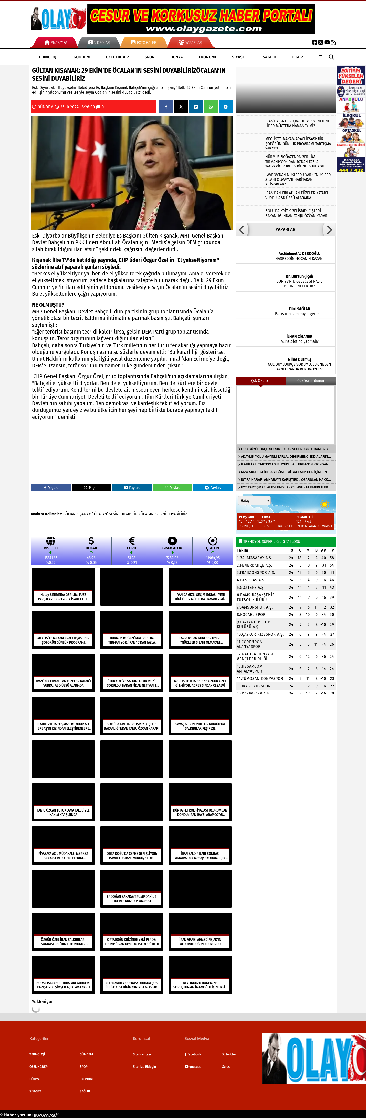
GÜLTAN (69, 513)
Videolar (99, 42)
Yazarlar (190, 42)
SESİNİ (114, 513)
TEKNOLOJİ (48, 57)
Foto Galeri (144, 42)
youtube (193, 1066)
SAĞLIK (269, 57)
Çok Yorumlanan (310, 380)
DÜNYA (176, 57)
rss (226, 1066)
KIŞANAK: (84, 513)
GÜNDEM (82, 57)
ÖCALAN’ (101, 513)
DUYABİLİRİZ (177, 513)
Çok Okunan (260, 380)
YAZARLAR (285, 229)
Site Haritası (142, 1054)
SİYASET (239, 57)
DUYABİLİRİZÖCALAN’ (137, 513)
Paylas (51, 487)
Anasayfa (56, 42)
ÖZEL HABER (117, 57)
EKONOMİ (207, 57)
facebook (193, 1054)
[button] (242, 229)
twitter (229, 1054)
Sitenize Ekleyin (144, 1066)
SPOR (149, 57)
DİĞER (297, 57)
